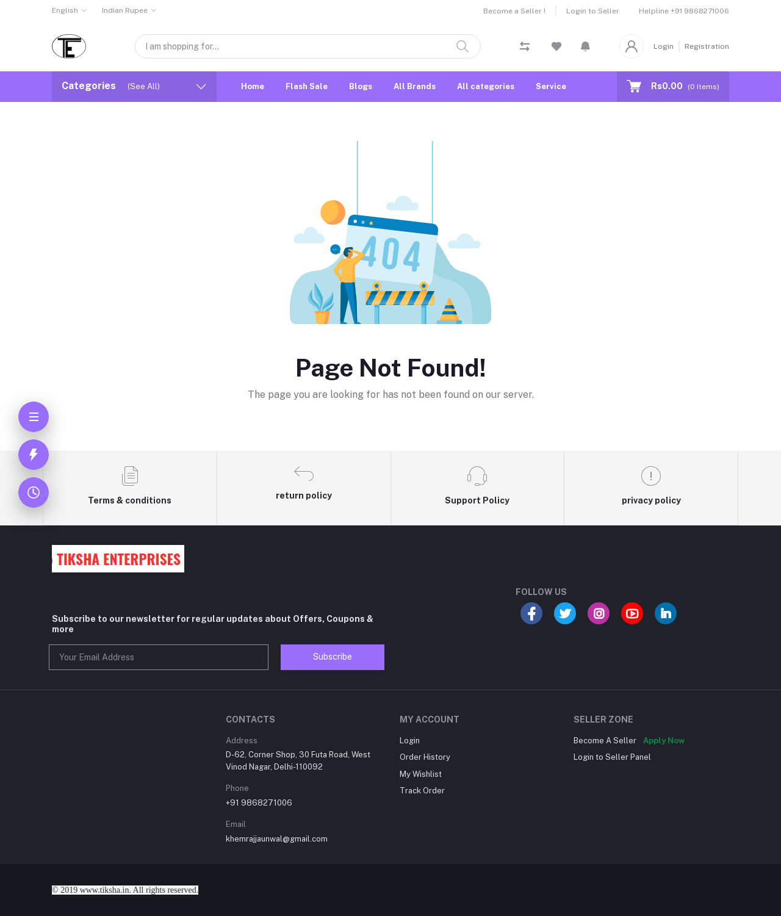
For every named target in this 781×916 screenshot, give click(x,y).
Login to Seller (592, 11)
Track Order (422, 790)
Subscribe (332, 657)
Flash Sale (307, 86)
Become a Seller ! (514, 11)
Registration (707, 46)
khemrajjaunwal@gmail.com (277, 838)
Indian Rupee (125, 10)
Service (551, 86)
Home (252, 86)
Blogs (360, 86)
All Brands (415, 86)
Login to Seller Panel (612, 757)
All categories (485, 86)
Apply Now (664, 740)
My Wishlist (421, 774)
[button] (585, 46)
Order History (425, 757)
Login (663, 46)
